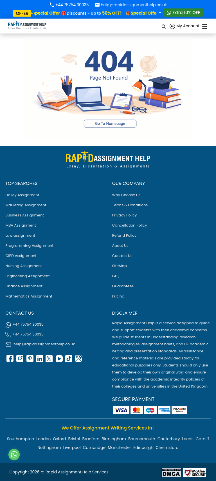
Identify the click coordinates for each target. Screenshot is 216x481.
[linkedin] (39, 360)
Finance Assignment (23, 286)
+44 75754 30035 (69, 5)
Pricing (118, 296)
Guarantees (123, 286)
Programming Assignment (29, 245)
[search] (164, 26)
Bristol (74, 439)
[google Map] (78, 360)
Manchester (119, 447)
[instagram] (19, 360)
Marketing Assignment (25, 205)
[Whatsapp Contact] (14, 454)
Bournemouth (141, 439)
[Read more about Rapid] (171, 472)
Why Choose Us (126, 195)
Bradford (91, 439)
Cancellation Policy (129, 225)
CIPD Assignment (21, 255)
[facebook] (9, 360)
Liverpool (72, 447)
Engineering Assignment (27, 276)
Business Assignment (24, 215)
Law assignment (20, 235)
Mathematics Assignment (28, 296)
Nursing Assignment (23, 266)
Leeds (188, 439)
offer (22, 13)
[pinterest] (29, 360)
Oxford (59, 439)
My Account (184, 26)
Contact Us (122, 255)
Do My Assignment (22, 195)
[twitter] (49, 360)
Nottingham (49, 447)
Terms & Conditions (130, 205)
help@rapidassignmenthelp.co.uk (131, 5)
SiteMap (119, 266)
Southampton (20, 439)
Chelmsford (167, 447)
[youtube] (59, 360)
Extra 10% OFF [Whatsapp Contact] (183, 12)
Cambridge (94, 447)
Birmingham (114, 439)
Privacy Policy (124, 215)
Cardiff (202, 439)
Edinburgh (143, 447)
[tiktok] (68, 360)
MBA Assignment (20, 225)
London (43, 439)
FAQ (116, 276)
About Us (120, 245)
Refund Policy (124, 235)
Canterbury (169, 439)
